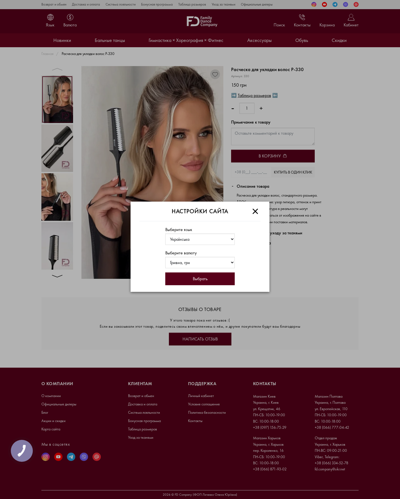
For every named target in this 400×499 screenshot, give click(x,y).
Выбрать (200, 279)
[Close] (255, 211)
